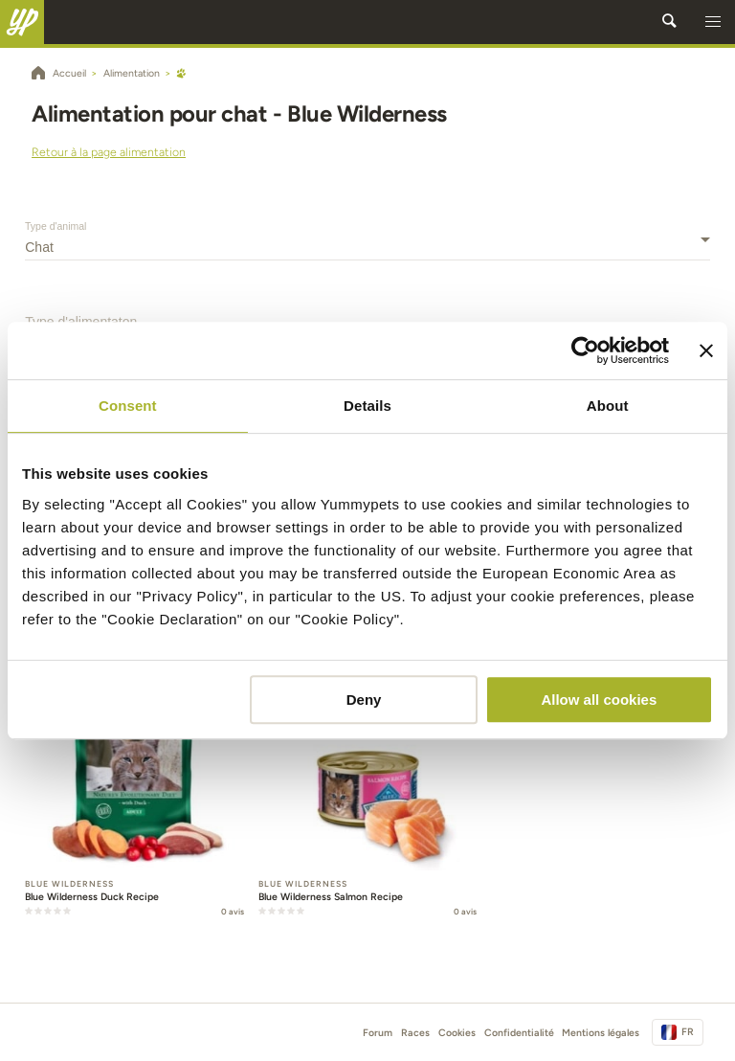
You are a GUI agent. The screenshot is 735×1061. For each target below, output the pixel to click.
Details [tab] (367, 405)
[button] (713, 22)
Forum (377, 1033)
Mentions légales (600, 1033)
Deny (364, 699)
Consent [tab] (128, 405)
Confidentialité (519, 1033)
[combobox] (367, 247)
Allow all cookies (599, 699)
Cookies (457, 1033)
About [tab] (608, 405)
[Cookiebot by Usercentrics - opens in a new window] (585, 350)
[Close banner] (706, 350)
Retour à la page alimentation (109, 152)
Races (415, 1033)
